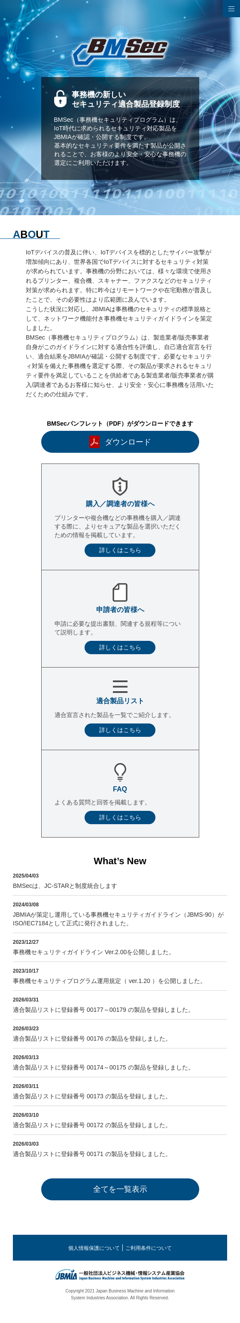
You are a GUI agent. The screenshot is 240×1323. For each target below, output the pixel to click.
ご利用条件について (148, 1248)
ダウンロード (128, 442)
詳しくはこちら (120, 550)
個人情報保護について (94, 1248)
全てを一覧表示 (120, 1189)
